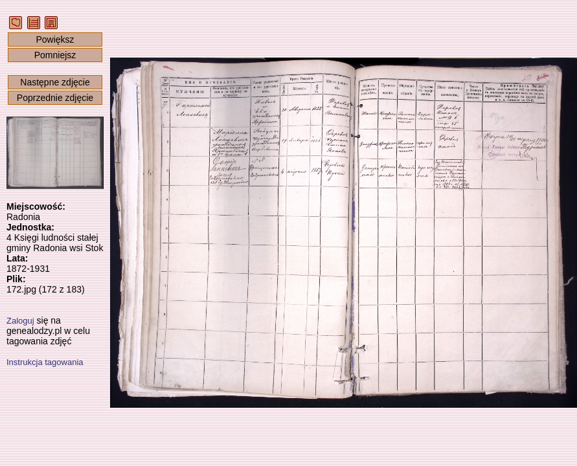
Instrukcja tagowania (45, 362)
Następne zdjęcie (54, 82)
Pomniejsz (55, 55)
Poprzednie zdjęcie (55, 98)
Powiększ (55, 39)
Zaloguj (20, 321)
